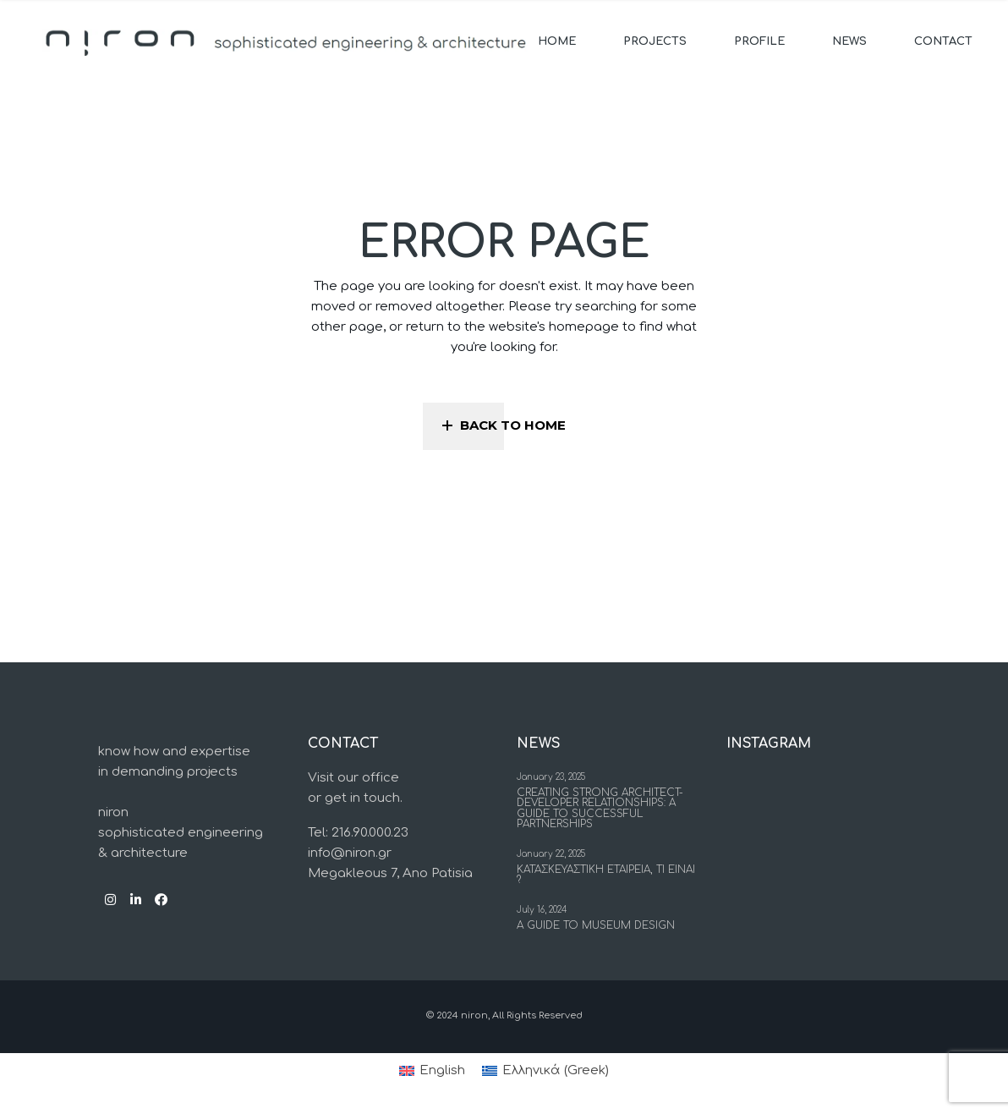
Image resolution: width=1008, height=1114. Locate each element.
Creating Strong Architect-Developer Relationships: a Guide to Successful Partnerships (600, 808)
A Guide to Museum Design (596, 925)
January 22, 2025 (551, 854)
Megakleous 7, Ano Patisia (390, 873)
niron (474, 1015)
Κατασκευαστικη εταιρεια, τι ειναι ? (606, 875)
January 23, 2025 (551, 777)
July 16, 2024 (542, 909)
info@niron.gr (350, 853)
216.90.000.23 (369, 833)
